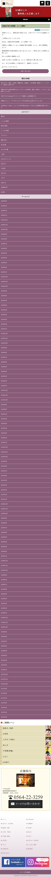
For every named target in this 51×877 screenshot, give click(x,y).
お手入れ (3, 173)
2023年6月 (4, 362)
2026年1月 (4, 215)
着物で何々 (4, 140)
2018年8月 (4, 636)
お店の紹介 (31, 819)
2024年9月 (4, 291)
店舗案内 (30, 823)
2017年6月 (4, 703)
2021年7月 (4, 471)
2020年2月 (4, 551)
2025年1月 (4, 272)
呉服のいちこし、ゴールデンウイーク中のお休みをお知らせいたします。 (22, 101)
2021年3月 (4, 490)
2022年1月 (4, 442)
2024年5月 (4, 310)
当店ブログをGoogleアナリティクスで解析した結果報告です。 (19, 96)
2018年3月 (4, 660)
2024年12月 (4, 276)
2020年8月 (4, 523)
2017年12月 (4, 674)
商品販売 (30, 848)
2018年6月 (4, 646)
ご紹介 (3, 154)
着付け (3, 116)
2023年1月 (4, 385)
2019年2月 (4, 608)
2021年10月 (4, 456)
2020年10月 (4, 513)
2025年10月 (4, 229)
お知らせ (3, 182)
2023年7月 (4, 357)
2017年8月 (4, 693)
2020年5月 (4, 537)
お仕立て (3, 163)
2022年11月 (4, 395)
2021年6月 (4, 475)
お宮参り (4, 840)
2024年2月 (4, 324)
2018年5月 (4, 650)
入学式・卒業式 (6, 832)
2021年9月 (4, 461)
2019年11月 (4, 565)
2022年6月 (4, 419)
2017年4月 (4, 712)
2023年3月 (4, 376)
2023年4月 (4, 371)
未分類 (3, 192)
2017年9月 (4, 688)
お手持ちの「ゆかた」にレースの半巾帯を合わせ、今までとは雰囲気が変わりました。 (25, 106)
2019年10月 (4, 570)
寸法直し (3, 168)
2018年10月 (4, 627)
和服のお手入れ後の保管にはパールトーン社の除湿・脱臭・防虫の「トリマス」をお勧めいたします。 (25, 90)
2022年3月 (4, 433)
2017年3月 (4, 717)
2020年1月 (4, 556)
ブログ (3, 178)
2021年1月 (4, 499)
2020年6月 (4, 532)
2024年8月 (4, 295)
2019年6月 (4, 589)
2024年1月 (4, 329)
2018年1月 (4, 669)
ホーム (4, 819)
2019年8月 (4, 579)
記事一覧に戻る (25, 71)
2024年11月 (4, 281)
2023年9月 (4, 347)
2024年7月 (4, 300)
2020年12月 (4, 504)
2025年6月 (4, 248)
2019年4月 (4, 598)
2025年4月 (4, 258)
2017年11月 (4, 679)
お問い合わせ (6, 853)
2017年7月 (4, 698)
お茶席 (29, 828)
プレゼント (4, 135)
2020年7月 (4, 527)
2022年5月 (4, 423)
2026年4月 (4, 201)
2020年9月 (4, 518)
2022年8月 (4, 409)
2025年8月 (4, 239)
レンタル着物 (5, 121)
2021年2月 (4, 494)
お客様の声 (4, 187)
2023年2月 (4, 381)
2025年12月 (4, 220)
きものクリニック (6, 159)
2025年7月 (4, 243)
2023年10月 (4, 343)
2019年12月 (4, 560)
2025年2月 (4, 267)
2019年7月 (4, 584)
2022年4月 (4, 428)
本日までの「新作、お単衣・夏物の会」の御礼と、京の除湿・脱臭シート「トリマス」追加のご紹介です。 (25, 83)
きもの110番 (4, 149)
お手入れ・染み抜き (33, 840)
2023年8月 (4, 352)
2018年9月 (4, 632)
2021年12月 (4, 447)
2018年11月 (4, 622)
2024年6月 (4, 305)
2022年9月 (4, 404)
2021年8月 (4, 466)
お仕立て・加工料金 (7, 823)
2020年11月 (4, 508)
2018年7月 (4, 641)
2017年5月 (4, 707)
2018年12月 (4, 617)
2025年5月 (4, 253)
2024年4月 (4, 314)
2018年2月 (4, 665)
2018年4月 (4, 655)
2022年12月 (4, 390)
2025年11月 (4, 224)
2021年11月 (4, 452)
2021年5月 (4, 480)
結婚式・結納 (6, 828)
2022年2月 (4, 437)
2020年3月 (4, 546)
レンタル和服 (5, 130)
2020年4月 (4, 542)
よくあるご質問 (32, 844)
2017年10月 (4, 684)
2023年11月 (4, 338)
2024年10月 (4, 286)
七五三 (29, 836)
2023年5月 (4, 366)
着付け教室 (4, 126)
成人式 (29, 832)
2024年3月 (4, 319)
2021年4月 (4, 485)
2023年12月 (4, 333)
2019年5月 (4, 594)
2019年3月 (4, 603)
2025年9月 (4, 234)
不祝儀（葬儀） (6, 836)
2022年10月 (4, 400)
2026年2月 (4, 210)
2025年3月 (4, 262)
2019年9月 (4, 575)
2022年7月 (4, 414)
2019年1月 (4, 613)
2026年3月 (4, 206)
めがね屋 (3, 144)
